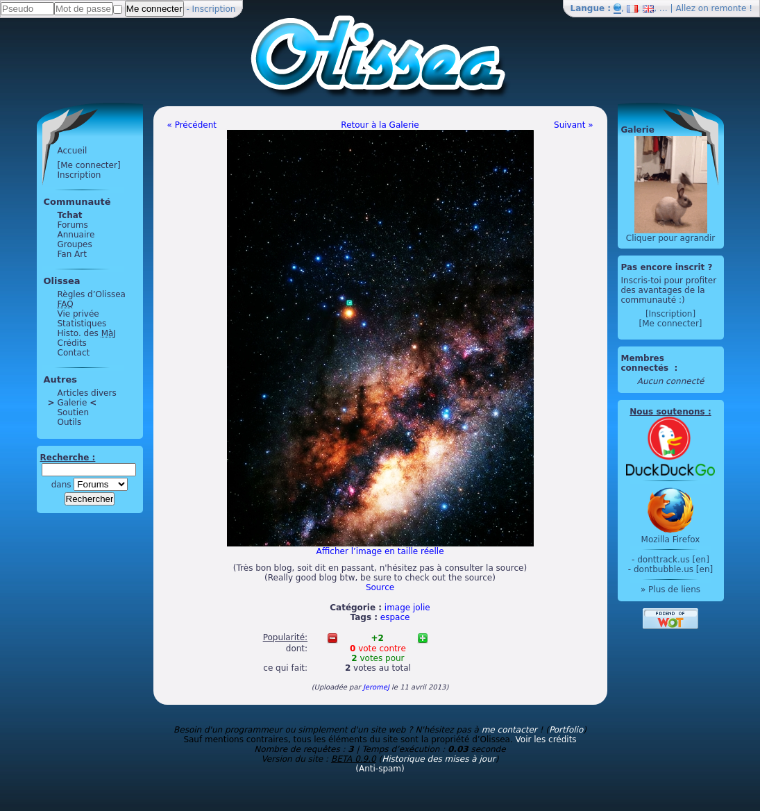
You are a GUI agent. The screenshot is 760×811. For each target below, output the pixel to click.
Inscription (214, 9)
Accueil (72, 151)
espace (395, 617)
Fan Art (72, 254)
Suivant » (573, 125)
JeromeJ (376, 687)
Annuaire (76, 235)
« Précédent (192, 125)
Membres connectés (646, 363)
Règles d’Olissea (92, 294)
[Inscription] (670, 314)
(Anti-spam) (379, 769)
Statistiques (82, 323)
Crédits (72, 343)
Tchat (70, 215)
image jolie (407, 607)
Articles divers (87, 393)
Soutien (74, 412)
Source (380, 587)
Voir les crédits (546, 739)
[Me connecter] (89, 165)
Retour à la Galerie (380, 125)
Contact (74, 353)
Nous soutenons (667, 412)
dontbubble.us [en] (673, 569)
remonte (729, 8)
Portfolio (566, 730)
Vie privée (78, 314)
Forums (73, 225)
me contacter (509, 730)
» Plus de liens (670, 589)
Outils (70, 422)
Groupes (75, 244)
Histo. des (87, 333)
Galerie (72, 403)
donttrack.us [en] (673, 560)
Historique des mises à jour (439, 759)
